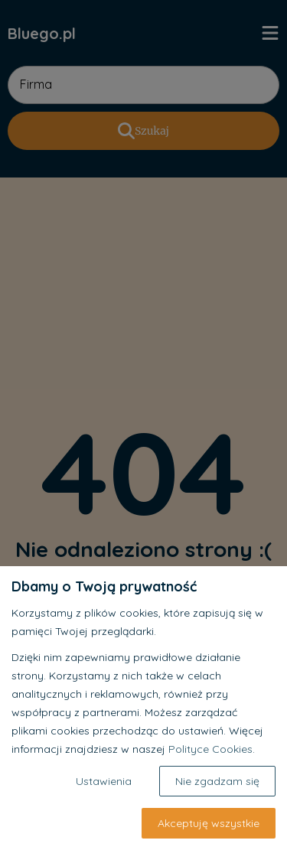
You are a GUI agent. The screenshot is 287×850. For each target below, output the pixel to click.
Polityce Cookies (210, 749)
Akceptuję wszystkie (208, 823)
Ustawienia (104, 781)
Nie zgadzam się (217, 781)
